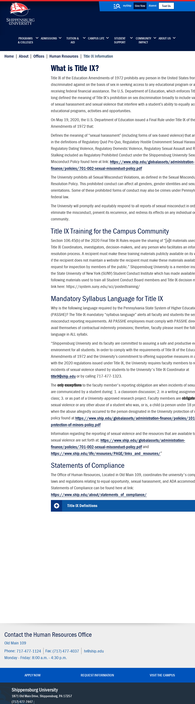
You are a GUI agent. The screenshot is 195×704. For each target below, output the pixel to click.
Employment (78, 651)
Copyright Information (97, 680)
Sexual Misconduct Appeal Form (23, 148)
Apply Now (33, 599)
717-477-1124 (27, 575)
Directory (75, 614)
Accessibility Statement (164, 632)
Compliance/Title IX (85, 684)
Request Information (97, 599)
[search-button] (117, 6)
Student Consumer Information (117, 684)
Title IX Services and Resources (23, 84)
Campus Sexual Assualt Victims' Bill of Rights (26, 114)
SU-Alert (114, 641)
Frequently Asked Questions (21, 200)
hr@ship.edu (93, 575)
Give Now (140, 6)
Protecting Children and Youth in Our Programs (26, 174)
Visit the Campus (162, 599)
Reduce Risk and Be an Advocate (26, 135)
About (22, 56)
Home (8, 56)
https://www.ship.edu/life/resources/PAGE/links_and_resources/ (105, 490)
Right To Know (125, 680)
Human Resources (62, 56)
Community (116, 614)
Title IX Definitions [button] (82, 542)
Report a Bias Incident (55, 684)
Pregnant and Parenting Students (26, 161)
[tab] (121, 543)
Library (74, 623)
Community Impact (143, 40)
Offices (37, 56)
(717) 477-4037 (65, 575)
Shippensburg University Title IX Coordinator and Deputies (27, 99)
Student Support (119, 40)
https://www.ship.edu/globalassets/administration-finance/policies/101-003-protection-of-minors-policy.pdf (116, 452)
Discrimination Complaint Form (28, 187)
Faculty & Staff (157, 614)
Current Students (120, 651)
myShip (127, 5)
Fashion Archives (120, 632)
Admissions (49, 38)
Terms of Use (75, 680)
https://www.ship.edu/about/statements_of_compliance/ (98, 531)
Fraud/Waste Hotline (90, 689)
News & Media (79, 632)
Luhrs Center (117, 623)
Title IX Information (23, 67)
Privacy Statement (54, 680)
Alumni (152, 5)
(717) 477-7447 (22, 631)
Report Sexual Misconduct (28, 125)
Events (73, 641)
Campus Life (96, 38)
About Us (165, 38)
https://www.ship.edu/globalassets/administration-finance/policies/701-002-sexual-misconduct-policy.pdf (120, 176)
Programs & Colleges (25, 40)
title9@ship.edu (141, 393)
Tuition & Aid (72, 40)
